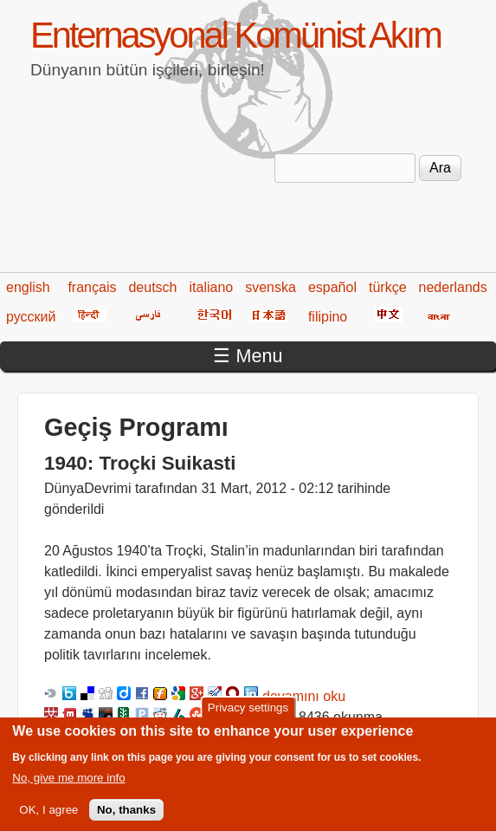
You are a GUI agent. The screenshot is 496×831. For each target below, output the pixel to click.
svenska (270, 287)
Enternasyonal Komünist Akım (235, 35)
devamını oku (303, 696)
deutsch (152, 287)
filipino (327, 316)
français (92, 287)
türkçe (388, 287)
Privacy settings (248, 716)
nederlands (453, 287)
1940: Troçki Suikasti (140, 463)
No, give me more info (68, 785)
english (28, 287)
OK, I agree (48, 818)
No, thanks (126, 818)
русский (30, 316)
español (332, 287)
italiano (212, 287)
